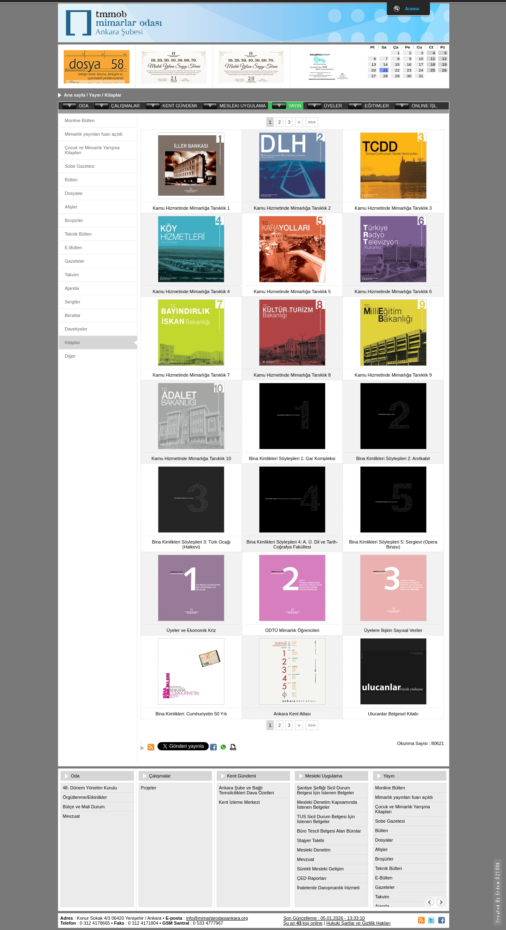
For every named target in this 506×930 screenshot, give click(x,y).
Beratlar (73, 315)
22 (397, 70)
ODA (84, 105)
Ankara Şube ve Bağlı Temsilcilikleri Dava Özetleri (246, 790)
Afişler (71, 206)
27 (374, 76)
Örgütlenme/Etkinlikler (85, 797)
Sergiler (73, 301)
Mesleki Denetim (313, 849)
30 (409, 76)
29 (397, 76)
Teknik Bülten (78, 233)
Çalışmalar (160, 775)
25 (432, 70)
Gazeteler (75, 261)
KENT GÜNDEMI (179, 105)
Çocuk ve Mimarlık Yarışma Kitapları (92, 150)
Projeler (149, 787)
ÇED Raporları (312, 878)
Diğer (70, 356)
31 (421, 76)
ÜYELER (333, 105)
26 (444, 70)
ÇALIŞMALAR (125, 105)
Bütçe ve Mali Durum (84, 806)
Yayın (95, 95)
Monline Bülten (80, 120)
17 (421, 64)
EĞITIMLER (377, 105)
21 (385, 70)
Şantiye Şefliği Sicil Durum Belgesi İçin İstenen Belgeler (325, 790)
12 (444, 58)
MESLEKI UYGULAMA (242, 105)
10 (421, 58)
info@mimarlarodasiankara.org (217, 918)
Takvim (72, 274)
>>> (312, 122)
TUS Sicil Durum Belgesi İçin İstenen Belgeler (326, 819)
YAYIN (295, 105)
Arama (412, 8)
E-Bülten (73, 247)
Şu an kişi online (302, 923)
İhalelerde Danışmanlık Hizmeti (328, 887)
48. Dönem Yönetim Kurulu (90, 787)
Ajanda (72, 288)
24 (421, 70)
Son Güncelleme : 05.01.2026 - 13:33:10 (324, 918)
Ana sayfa (74, 95)
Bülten (71, 179)
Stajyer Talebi (310, 840)
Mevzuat (71, 816)
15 (397, 64)
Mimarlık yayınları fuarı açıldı (94, 134)
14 (385, 64)
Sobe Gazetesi (80, 166)
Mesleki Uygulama (323, 775)
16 (409, 64)
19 (444, 64)
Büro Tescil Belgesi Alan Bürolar (329, 830)
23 (409, 70)
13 (374, 64)
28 (385, 76)
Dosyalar (74, 193)
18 (432, 64)
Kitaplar (112, 95)
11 (432, 58)
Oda (75, 775)
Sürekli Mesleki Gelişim (320, 868)
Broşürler (74, 220)
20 (374, 70)
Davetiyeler (76, 328)
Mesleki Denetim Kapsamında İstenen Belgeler (327, 805)
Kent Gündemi (241, 775)
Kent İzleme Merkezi (239, 802)
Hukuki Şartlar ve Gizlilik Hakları (358, 923)
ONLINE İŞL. (424, 105)
